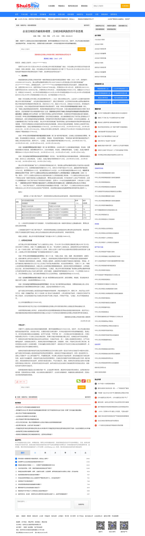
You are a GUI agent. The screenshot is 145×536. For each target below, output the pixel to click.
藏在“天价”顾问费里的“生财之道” (108, 136)
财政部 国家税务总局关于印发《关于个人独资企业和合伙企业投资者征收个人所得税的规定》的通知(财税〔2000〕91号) (52, 173)
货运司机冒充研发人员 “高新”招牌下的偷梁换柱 (113, 127)
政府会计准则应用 (100, 67)
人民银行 (60, 516)
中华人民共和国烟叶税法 (102, 307)
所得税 (97, 224)
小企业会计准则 (100, 39)
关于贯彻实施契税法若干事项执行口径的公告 (109, 316)
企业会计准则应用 (100, 49)
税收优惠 (52, 14)
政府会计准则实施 (100, 76)
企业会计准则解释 (100, 53)
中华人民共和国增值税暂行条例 (71, 106)
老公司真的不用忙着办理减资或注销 (27, 419)
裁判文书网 (107, 516)
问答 (96, 14)
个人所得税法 (19, 180)
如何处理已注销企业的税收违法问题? (27, 431)
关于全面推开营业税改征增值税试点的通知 (108, 191)
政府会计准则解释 (100, 72)
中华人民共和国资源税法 (102, 279)
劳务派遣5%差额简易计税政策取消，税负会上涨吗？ (33, 458)
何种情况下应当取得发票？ (26, 481)
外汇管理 (73, 516)
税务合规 (61, 14)
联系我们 (37, 522)
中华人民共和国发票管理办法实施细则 (107, 363)
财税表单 (104, 14)
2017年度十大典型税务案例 (106, 383)
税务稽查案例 (32, 25)
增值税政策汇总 (103, 89)
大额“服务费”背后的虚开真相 (107, 131)
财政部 (23, 516)
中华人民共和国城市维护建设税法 (105, 265)
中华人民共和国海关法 (102, 214)
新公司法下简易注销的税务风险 (26, 413)
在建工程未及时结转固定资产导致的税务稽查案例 (113, 416)
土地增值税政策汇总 (103, 102)
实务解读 (43, 14)
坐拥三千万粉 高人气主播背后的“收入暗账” (111, 118)
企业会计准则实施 (100, 58)
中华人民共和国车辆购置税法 (104, 205)
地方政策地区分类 (120, 98)
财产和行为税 (99, 247)
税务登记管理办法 (100, 367)
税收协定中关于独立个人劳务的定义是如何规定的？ (33, 491)
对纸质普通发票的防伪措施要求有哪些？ (30, 484)
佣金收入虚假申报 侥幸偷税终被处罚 (109, 122)
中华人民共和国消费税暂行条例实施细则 (107, 201)
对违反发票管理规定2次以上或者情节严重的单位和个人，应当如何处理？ (39, 478)
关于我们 (24, 522)
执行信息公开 (89, 516)
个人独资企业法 (40, 247)
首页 (16, 14)
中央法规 (24, 14)
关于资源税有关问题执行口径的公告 (106, 284)
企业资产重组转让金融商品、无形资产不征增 (121, 19)
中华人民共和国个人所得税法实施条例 (107, 242)
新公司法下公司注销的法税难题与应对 (28, 407)
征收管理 (97, 344)
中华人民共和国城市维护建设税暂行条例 (36, 135)
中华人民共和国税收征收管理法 (33, 116)
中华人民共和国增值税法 (102, 182)
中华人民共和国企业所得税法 (104, 228)
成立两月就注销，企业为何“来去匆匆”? (28, 425)
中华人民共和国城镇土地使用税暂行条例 (107, 256)
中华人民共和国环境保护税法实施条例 (107, 335)
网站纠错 (44, 522)
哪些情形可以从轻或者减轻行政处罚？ (29, 487)
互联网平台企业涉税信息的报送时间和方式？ (31, 462)
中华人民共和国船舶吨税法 (103, 340)
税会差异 (89, 14)
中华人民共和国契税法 (102, 312)
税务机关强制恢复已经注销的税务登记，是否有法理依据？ (34, 434)
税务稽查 (70, 14)
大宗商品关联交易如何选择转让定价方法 (110, 155)
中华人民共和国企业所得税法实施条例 (107, 233)
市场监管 (47, 516)
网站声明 (31, 522)
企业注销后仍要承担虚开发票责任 (108, 420)
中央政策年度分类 (120, 93)
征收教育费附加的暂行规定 (32, 147)
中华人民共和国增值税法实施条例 (105, 187)
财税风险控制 (111, 29)
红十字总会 (80, 516)
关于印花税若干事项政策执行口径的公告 (107, 275)
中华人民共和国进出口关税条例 (104, 219)
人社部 (41, 516)
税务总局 (35, 516)
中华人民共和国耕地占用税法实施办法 (107, 326)
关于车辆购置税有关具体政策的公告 (106, 210)
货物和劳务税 (99, 168)
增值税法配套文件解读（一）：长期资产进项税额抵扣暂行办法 (36, 465)
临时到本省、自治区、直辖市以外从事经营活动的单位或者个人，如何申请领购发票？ (43, 494)
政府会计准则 (99, 63)
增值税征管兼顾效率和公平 (86, 19)
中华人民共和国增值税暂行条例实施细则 (107, 177)
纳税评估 (80, 14)
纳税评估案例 (111, 25)
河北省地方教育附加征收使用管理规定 (36, 156)
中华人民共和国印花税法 (102, 270)
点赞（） (22, 382)
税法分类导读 (103, 98)
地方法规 (33, 14)
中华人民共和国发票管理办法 (104, 358)
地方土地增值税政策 (120, 102)
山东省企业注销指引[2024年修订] (26, 416)
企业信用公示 (98, 516)
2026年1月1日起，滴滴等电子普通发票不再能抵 (32, 19)
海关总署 (54, 516)
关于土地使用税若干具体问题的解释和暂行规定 (109, 261)
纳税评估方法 (100, 25)
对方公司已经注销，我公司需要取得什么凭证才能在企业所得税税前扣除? (39, 422)
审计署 (67, 516)
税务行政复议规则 (100, 372)
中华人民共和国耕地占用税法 (104, 321)
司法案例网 (115, 516)
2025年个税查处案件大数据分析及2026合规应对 (112, 113)
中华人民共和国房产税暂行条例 (104, 251)
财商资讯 (114, 14)
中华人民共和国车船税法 (102, 298)
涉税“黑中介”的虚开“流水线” (107, 141)
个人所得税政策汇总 (103, 93)
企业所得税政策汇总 (120, 89)
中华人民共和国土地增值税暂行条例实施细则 (109, 293)
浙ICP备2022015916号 (41, 532)
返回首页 (87, 25)
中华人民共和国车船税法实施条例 (105, 302)
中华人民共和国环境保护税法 (104, 330)
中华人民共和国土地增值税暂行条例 (106, 289)
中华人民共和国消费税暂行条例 (104, 196)
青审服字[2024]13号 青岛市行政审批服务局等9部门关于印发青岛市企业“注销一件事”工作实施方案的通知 (48, 410)
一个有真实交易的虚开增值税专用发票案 (110, 425)
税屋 (17, 25)
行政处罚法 (30, 293)
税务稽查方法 (123, 25)
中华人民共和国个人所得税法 (104, 238)
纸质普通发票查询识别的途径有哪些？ (29, 474)
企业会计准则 (99, 44)
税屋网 (18, 522)
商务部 (29, 516)
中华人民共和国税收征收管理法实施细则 (107, 353)
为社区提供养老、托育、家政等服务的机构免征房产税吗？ (35, 468)
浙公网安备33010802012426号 (24, 532)
